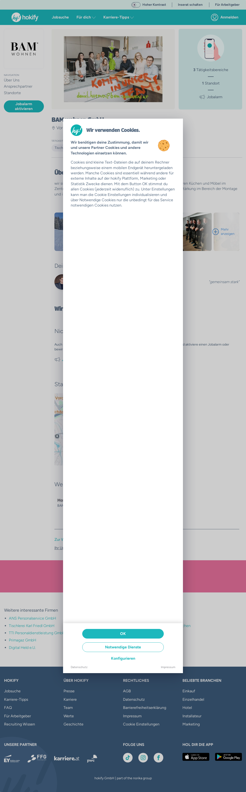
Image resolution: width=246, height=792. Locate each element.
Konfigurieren (123, 658)
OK (123, 633)
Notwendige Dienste (123, 647)
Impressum (168, 667)
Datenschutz (79, 667)
